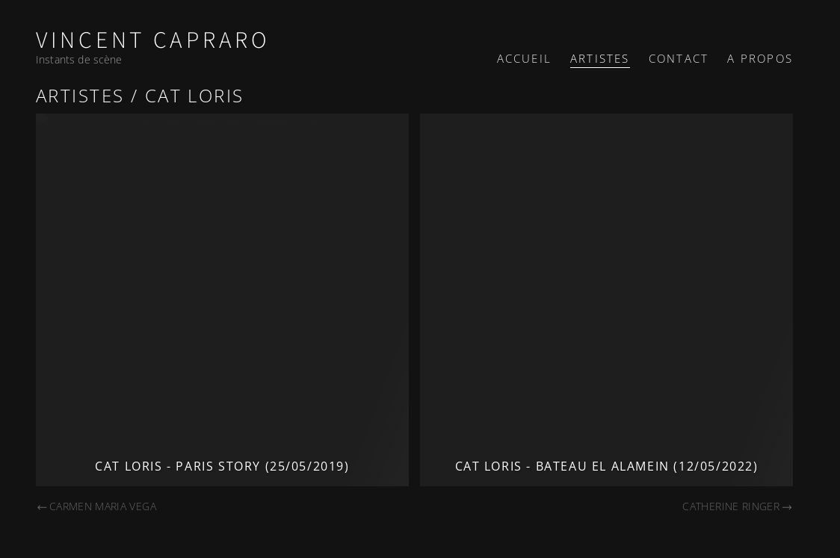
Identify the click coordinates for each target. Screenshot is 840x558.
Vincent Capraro (153, 41)
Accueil (524, 58)
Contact (678, 58)
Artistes (600, 58)
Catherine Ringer (737, 506)
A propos (760, 58)
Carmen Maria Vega (96, 506)
